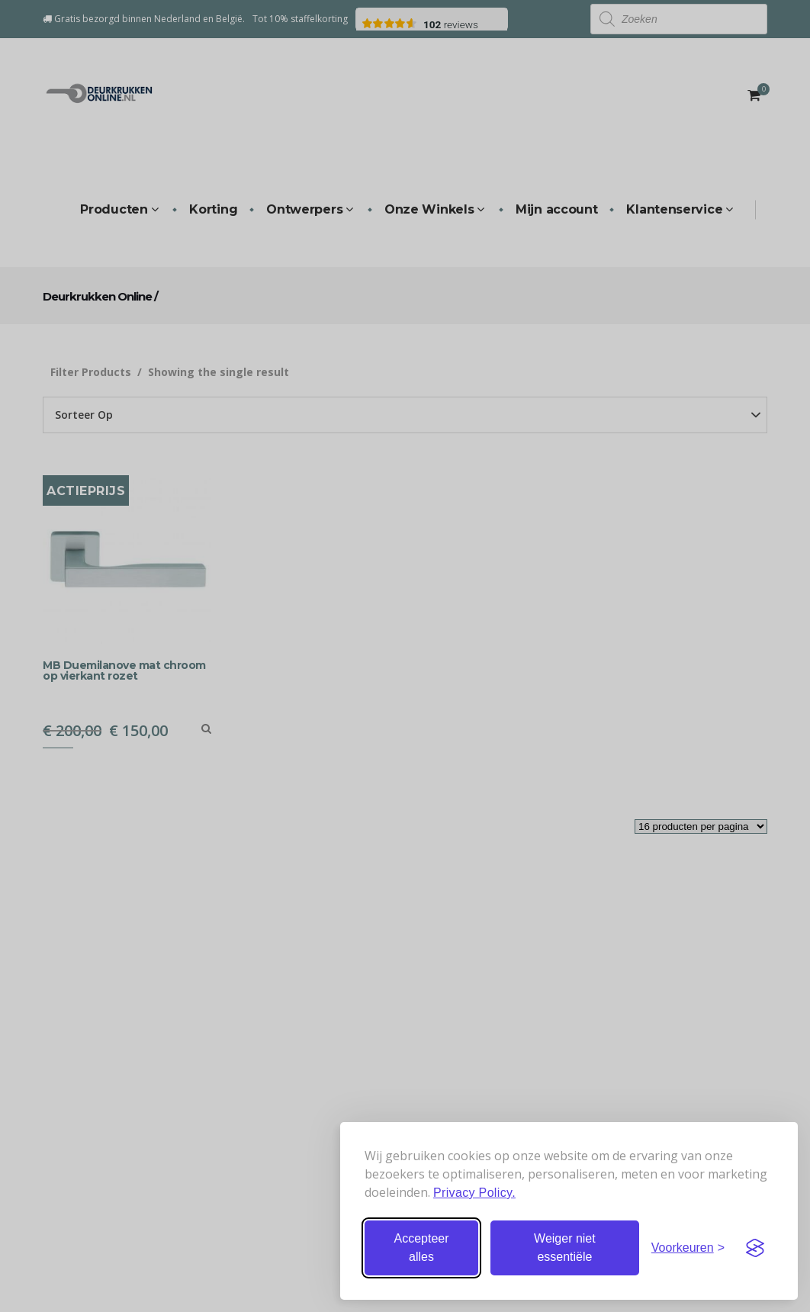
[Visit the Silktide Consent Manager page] (755, 1248)
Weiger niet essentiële (565, 1247)
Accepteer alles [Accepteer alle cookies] (421, 1247)
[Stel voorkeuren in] (688, 1248)
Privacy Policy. (474, 1192)
